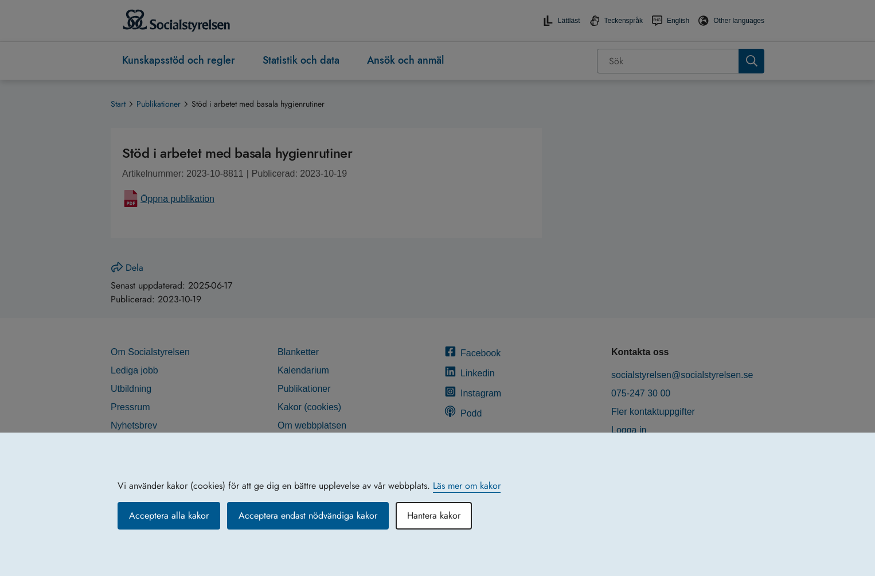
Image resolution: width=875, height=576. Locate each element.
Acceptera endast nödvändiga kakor (308, 515)
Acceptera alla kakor (169, 515)
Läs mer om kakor (467, 485)
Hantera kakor (433, 515)
